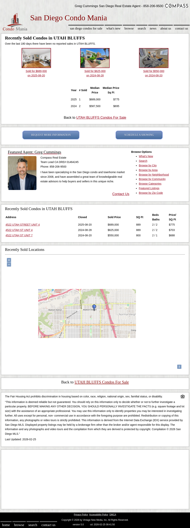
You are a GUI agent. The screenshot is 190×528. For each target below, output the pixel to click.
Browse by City (148, 165)
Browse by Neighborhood (154, 174)
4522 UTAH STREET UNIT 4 (23, 224)
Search (142, 28)
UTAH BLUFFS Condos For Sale (101, 118)
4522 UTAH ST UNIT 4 (19, 230)
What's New (113, 28)
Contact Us (181, 28)
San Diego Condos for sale (86, 28)
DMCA (112, 514)
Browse (129, 28)
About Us (165, 28)
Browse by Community (152, 179)
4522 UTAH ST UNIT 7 (19, 235)
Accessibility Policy (98, 514)
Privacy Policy (81, 514)
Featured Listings (149, 188)
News (153, 28)
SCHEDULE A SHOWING (139, 134)
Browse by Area (148, 170)
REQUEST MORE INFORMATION (51, 134)
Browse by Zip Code (151, 192)
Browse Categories (150, 183)
